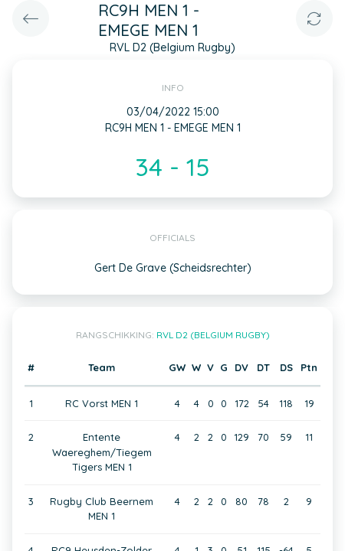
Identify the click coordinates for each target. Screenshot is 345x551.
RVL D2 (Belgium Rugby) (213, 335)
